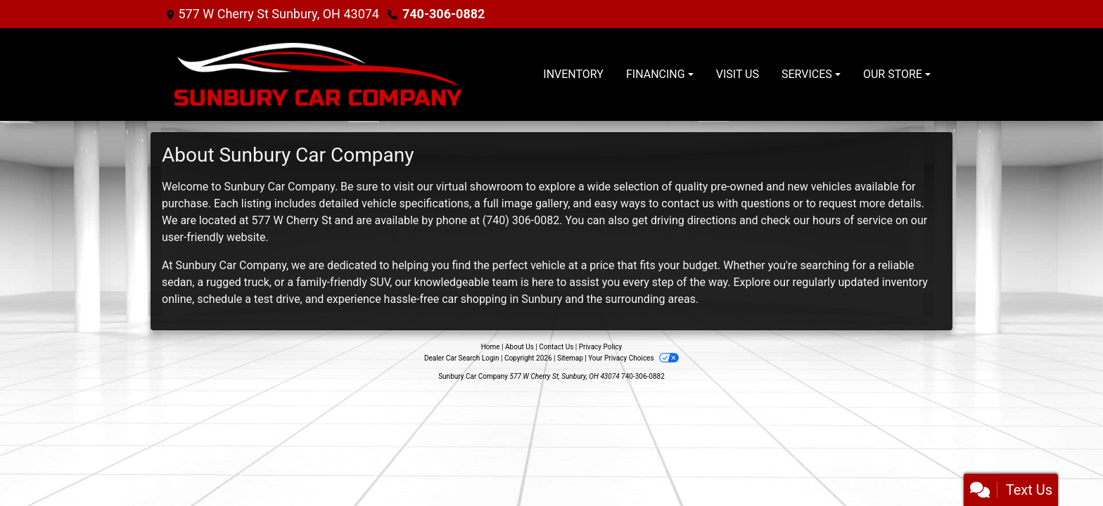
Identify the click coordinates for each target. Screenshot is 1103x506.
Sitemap (570, 358)
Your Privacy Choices (633, 358)
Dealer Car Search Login (461, 358)
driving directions (694, 220)
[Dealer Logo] (318, 74)
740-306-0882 (443, 13)
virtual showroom (479, 186)
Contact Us (556, 347)
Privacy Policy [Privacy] (601, 347)
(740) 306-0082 (521, 220)
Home (490, 347)
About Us (519, 347)
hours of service (852, 220)
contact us (687, 203)
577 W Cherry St (292, 220)
